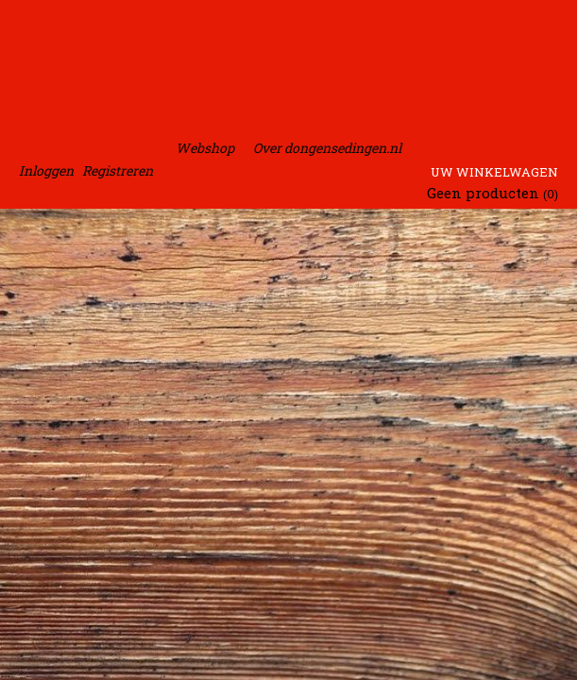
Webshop (205, 148)
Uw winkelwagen (494, 171)
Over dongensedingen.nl (327, 148)
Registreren (117, 170)
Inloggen (46, 170)
